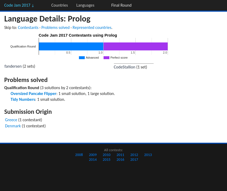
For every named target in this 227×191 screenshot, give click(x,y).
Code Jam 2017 (19, 5)
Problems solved (55, 27)
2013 (148, 154)
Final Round (121, 5)
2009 (93, 154)
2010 (106, 154)
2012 (134, 154)
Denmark (13, 125)
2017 (134, 159)
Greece (11, 119)
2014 (93, 159)
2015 (106, 159)
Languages (85, 5)
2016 (120, 159)
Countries (59, 5)
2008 (79, 154)
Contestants (28, 27)
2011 (120, 154)
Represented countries (92, 27)
